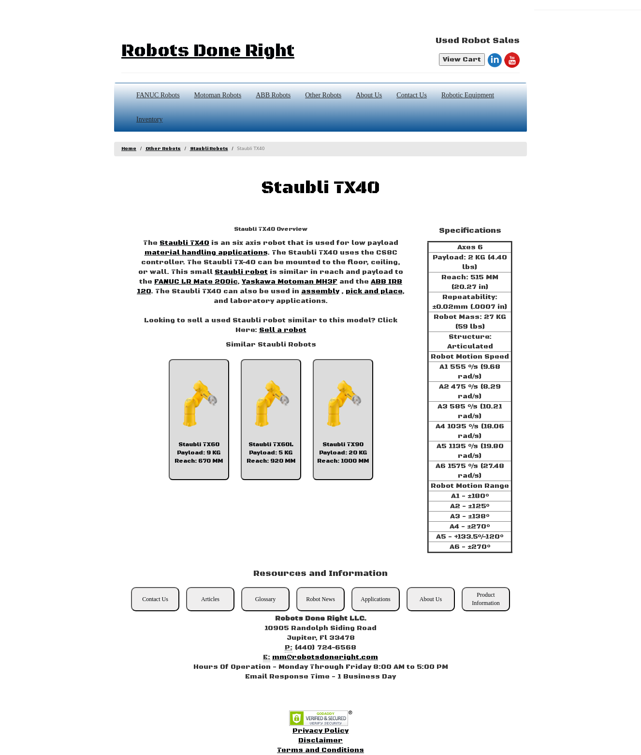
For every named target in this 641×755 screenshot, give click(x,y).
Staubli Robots (209, 148)
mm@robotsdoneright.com (325, 657)
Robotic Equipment (467, 95)
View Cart (462, 59)
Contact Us (411, 95)
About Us (369, 95)
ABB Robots (273, 95)
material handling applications (206, 252)
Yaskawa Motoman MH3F (289, 281)
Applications (375, 599)
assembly (320, 291)
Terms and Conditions (320, 750)
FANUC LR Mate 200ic (195, 281)
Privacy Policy (320, 730)
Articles (210, 599)
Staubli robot (241, 272)
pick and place (374, 291)
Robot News (320, 599)
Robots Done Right (207, 51)
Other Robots (323, 95)
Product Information (485, 598)
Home (128, 148)
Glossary (265, 599)
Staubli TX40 (184, 243)
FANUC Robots (158, 95)
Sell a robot (282, 330)
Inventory (149, 119)
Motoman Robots (218, 95)
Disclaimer (320, 740)
